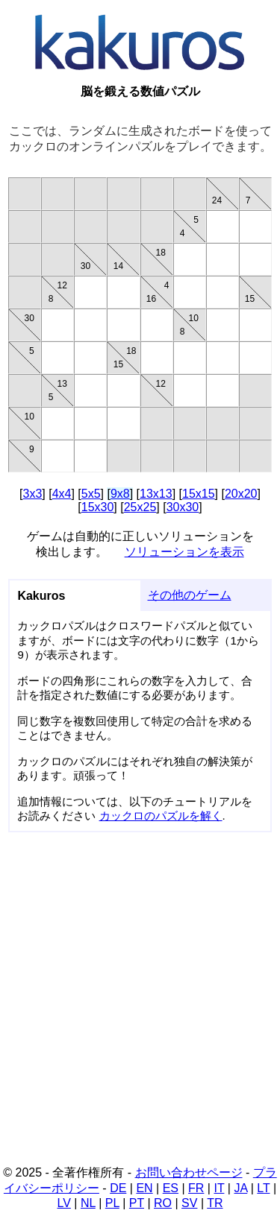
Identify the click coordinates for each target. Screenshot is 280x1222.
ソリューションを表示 (184, 551)
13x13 (156, 493)
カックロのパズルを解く (161, 815)
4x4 (62, 493)
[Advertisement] (140, 1003)
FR (196, 1188)
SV (189, 1203)
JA (240, 1188)
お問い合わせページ (189, 1172)
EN (144, 1188)
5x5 (91, 493)
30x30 (183, 507)
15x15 (198, 493)
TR (215, 1203)
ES (170, 1188)
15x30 (97, 507)
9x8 (120, 493)
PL (112, 1203)
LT (263, 1188)
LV (63, 1203)
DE (118, 1188)
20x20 (241, 493)
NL (88, 1203)
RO (163, 1203)
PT (136, 1203)
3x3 (32, 493)
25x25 (140, 507)
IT (219, 1188)
